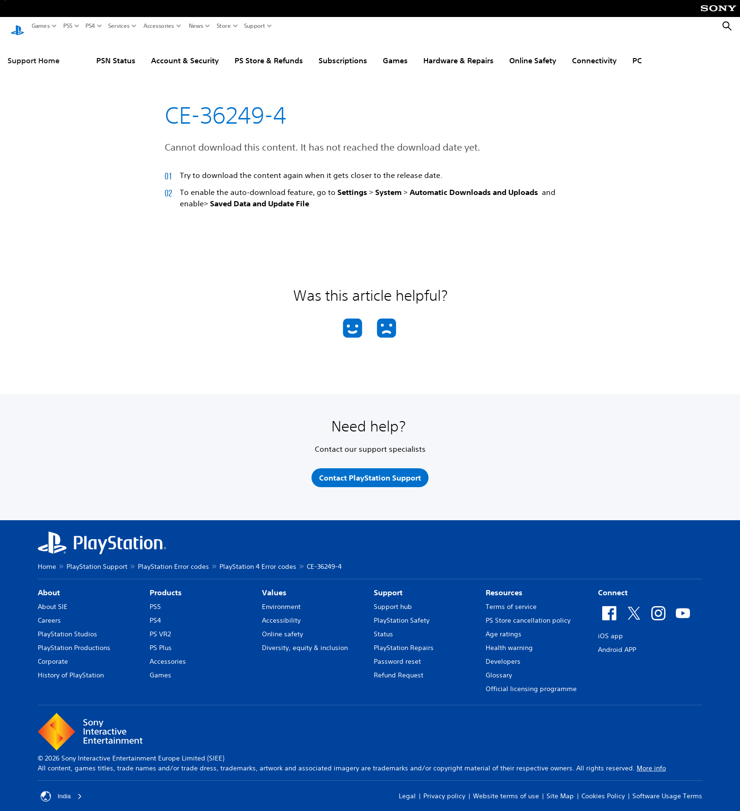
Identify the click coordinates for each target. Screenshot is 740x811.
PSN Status (115, 51)
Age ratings (503, 627)
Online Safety (532, 51)
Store (224, 26)
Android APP (617, 643)
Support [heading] (388, 586)
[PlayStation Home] (17, 26)
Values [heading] (274, 586)
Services (119, 26)
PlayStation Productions (74, 641)
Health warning (509, 641)
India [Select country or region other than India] (62, 790)
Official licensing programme (531, 682)
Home (47, 560)
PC (637, 51)
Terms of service (511, 600)
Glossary (499, 668)
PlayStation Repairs (404, 641)
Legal (407, 790)
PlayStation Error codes (173, 560)
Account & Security (185, 51)
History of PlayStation (71, 668)
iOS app (610, 629)
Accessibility (281, 613)
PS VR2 (160, 627)
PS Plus (161, 641)
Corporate (53, 654)
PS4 (90, 26)
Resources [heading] (504, 586)
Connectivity (594, 51)
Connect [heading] (613, 586)
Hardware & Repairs (458, 51)
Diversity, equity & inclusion (305, 641)
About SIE (52, 600)
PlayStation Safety (401, 613)
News (196, 26)
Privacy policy (444, 790)
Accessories (158, 26)
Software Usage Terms (667, 790)
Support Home (33, 51)
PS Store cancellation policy (528, 613)
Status (383, 627)
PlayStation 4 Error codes (257, 560)
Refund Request (398, 668)
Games (41, 26)
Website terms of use (506, 790)
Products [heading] (166, 586)
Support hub (393, 600)
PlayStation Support (97, 560)
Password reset (397, 654)
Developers (503, 654)
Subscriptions (343, 51)
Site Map (560, 790)
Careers (49, 613)
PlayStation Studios (67, 627)
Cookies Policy (603, 790)
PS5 (68, 26)
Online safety (282, 627)
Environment (281, 600)
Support (254, 26)
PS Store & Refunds (269, 51)
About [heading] (49, 586)
